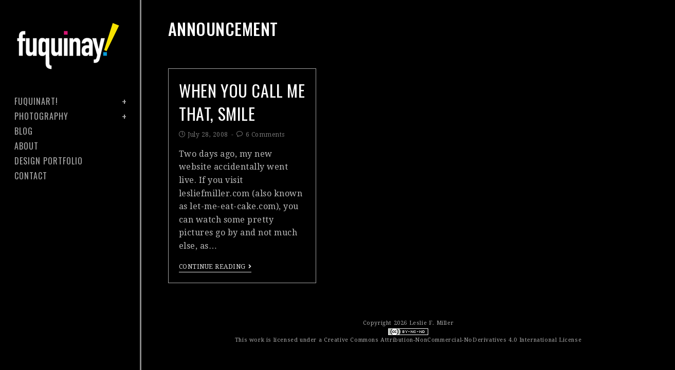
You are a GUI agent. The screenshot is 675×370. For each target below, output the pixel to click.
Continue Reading (215, 266)
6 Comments (265, 134)
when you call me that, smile (242, 101)
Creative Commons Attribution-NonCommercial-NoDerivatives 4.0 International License (452, 340)
